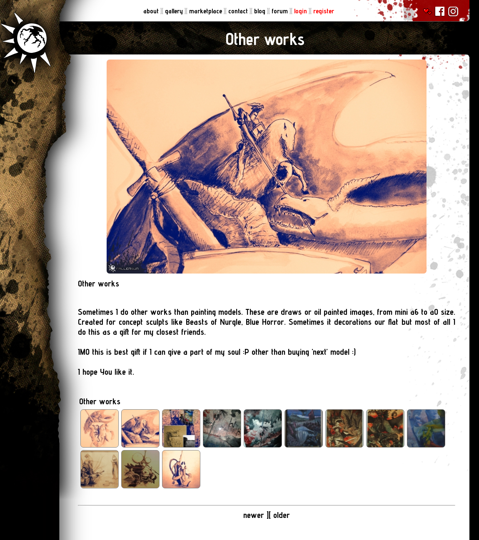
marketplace (206, 11)
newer (255, 515)
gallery (175, 11)
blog (260, 11)
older (281, 515)
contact (238, 11)
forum (280, 11)
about (151, 11)
